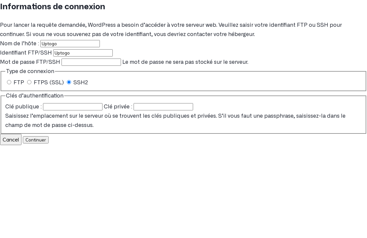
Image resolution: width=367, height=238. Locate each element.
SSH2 (77, 82)
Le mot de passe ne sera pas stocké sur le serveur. (124, 62)
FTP (16, 82)
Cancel (11, 139)
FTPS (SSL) (46, 82)
